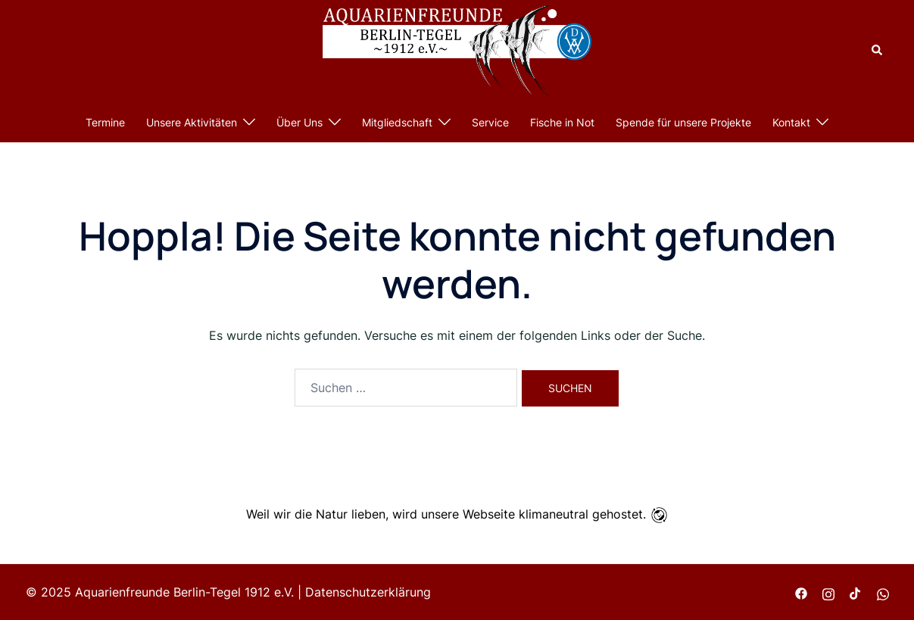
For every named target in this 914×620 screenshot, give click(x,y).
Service (490, 122)
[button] (878, 51)
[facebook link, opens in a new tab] (801, 592)
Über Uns (299, 122)
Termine (105, 122)
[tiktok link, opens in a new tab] (856, 592)
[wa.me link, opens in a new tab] (883, 592)
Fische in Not (562, 122)
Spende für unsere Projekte (683, 122)
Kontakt (791, 122)
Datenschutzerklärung (368, 592)
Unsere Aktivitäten (191, 122)
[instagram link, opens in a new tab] (828, 592)
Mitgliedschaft (397, 122)
